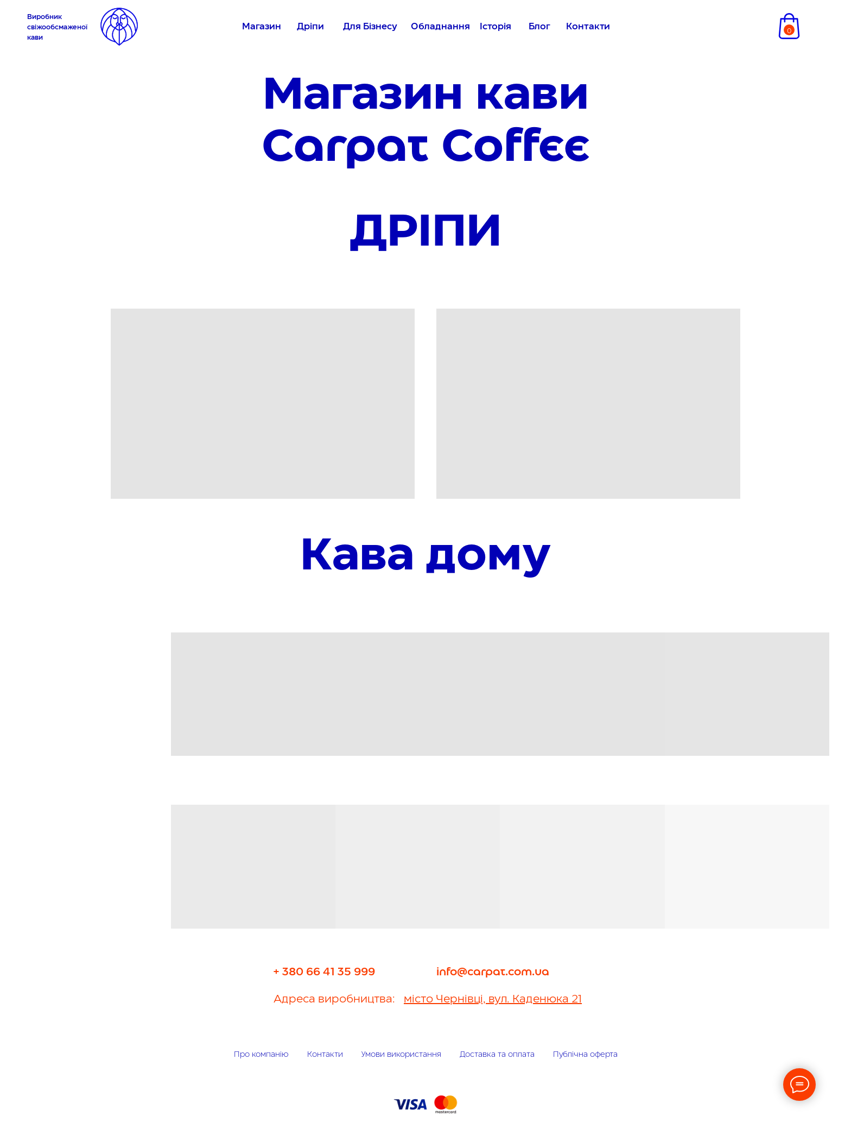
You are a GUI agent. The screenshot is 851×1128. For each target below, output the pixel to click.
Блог (539, 27)
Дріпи (310, 27)
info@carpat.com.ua (492, 972)
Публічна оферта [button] (585, 1054)
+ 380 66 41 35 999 (324, 972)
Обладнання (440, 27)
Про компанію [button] (261, 1054)
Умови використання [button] (401, 1054)
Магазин (261, 27)
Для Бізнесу (370, 27)
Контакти (588, 27)
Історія (495, 27)
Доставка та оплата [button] (497, 1054)
